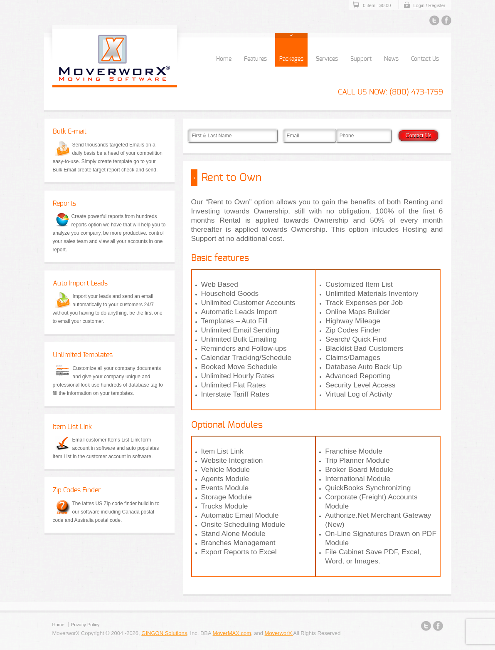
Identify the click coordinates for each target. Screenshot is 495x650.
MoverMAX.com (232, 633)
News (391, 59)
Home (223, 59)
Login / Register (429, 5)
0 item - (377, 5)
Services (327, 59)
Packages (291, 59)
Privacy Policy (85, 624)
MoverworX (279, 633)
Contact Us (425, 59)
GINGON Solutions (164, 633)
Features (255, 59)
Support (361, 59)
